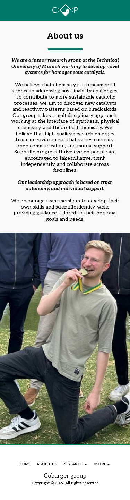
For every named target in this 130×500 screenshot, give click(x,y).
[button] (8, 10)
